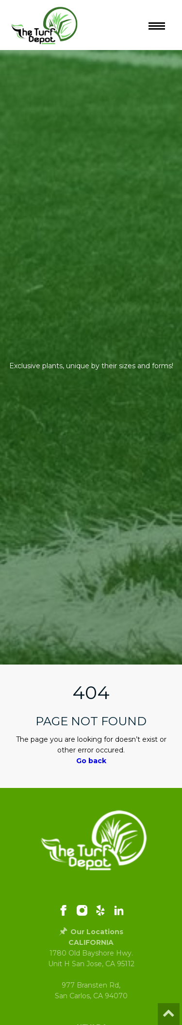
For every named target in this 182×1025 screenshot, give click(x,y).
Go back (91, 760)
